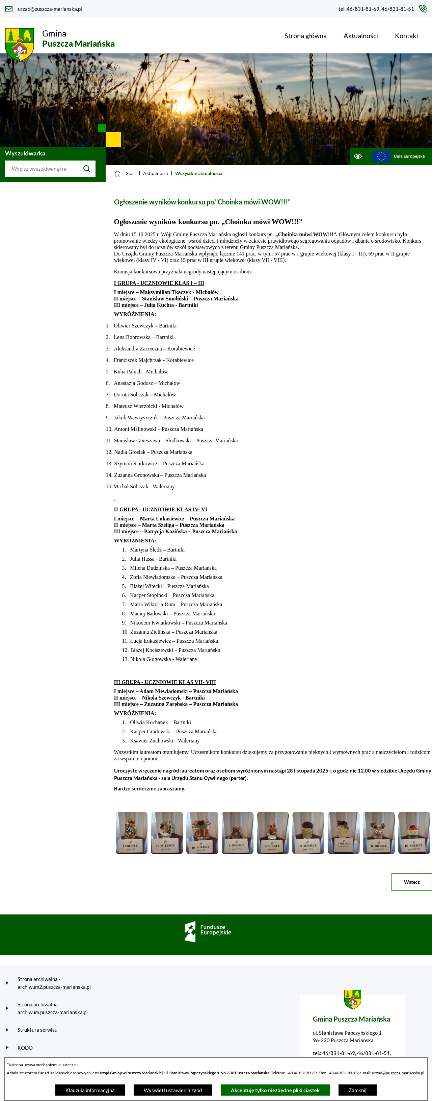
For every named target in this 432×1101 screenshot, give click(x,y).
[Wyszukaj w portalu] (41, 169)
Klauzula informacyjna (90, 1090)
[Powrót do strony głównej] (125, 173)
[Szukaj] (87, 169)
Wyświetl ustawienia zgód (173, 1090)
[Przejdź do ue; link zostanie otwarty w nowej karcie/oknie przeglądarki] (399, 156)
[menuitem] (305, 35)
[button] (132, 852)
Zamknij (358, 1090)
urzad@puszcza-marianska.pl (398, 1072)
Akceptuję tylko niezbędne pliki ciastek (275, 1090)
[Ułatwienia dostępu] (357, 156)
